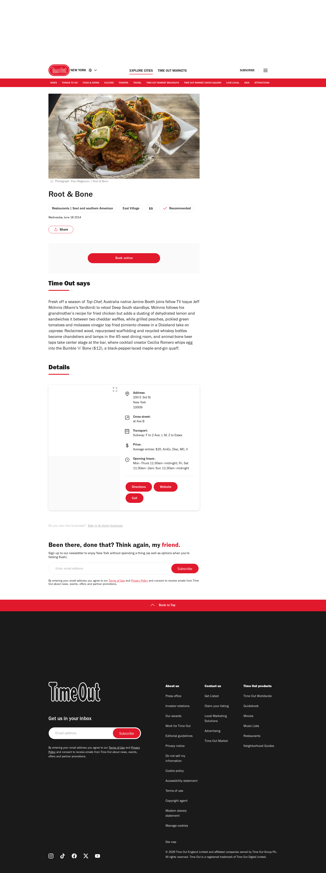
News (53, 83)
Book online (124, 258)
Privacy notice (175, 746)
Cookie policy (174, 771)
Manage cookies (176, 826)
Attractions (261, 83)
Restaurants (251, 736)
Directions (139, 487)
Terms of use (174, 791)
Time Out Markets (172, 71)
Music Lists (251, 726)
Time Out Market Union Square (202, 83)
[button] (115, 389)
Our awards (173, 716)
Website (165, 487)
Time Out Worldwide (257, 696)
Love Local (232, 83)
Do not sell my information (175, 759)
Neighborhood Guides (258, 746)
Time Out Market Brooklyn (162, 83)
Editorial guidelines (179, 736)
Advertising (212, 731)
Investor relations (177, 706)
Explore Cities (141, 71)
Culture (109, 83)
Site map (170, 842)
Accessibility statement (181, 781)
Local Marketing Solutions (216, 719)
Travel (137, 83)
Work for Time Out (178, 726)
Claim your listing (217, 706)
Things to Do (70, 83)
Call (134, 498)
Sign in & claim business (105, 526)
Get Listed (212, 696)
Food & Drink (91, 83)
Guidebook (251, 706)
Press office (173, 696)
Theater (123, 83)
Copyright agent (176, 801)
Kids (246, 83)
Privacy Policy (139, 581)
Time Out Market (216, 741)
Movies (248, 716)
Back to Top (163, 605)
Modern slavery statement (176, 813)
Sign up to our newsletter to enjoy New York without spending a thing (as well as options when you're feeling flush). (118, 555)
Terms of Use (117, 581)
